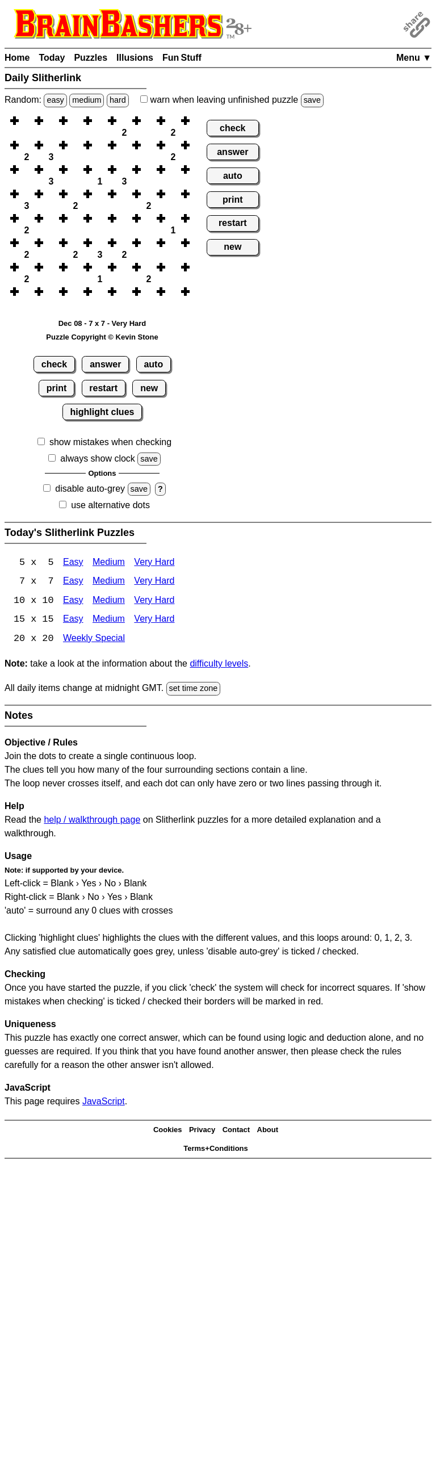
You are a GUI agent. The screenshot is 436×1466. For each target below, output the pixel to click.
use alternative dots (110, 505)
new (149, 388)
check (54, 364)
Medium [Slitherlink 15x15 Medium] (109, 621)
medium (86, 99)
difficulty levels (219, 665)
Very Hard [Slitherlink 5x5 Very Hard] (154, 563)
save (312, 99)
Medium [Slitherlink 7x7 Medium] (109, 582)
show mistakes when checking (110, 442)
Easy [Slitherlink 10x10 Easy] (73, 601)
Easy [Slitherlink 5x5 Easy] (73, 563)
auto (153, 364)
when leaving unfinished (232, 99)
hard (118, 99)
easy (55, 99)
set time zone (193, 689)
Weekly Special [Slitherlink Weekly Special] (94, 640)
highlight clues (102, 412)
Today (52, 57)
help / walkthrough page (92, 821)
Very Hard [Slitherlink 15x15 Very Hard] (154, 621)
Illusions (134, 57)
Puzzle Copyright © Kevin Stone (102, 337)
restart (103, 388)
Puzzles (90, 57)
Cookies (167, 1131)
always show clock (97, 458)
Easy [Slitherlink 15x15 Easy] (73, 621)
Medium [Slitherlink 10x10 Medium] (109, 601)
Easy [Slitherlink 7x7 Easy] (73, 582)
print (57, 388)
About (268, 1131)
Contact (236, 1131)
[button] (27, 120)
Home (17, 57)
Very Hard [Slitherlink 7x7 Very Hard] (154, 582)
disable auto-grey (90, 488)
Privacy (202, 1131)
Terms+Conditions (215, 1149)
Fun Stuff (182, 57)
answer (105, 364)
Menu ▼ (413, 57)
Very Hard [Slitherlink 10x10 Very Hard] (154, 601)
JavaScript (103, 1102)
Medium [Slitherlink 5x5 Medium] (109, 563)
